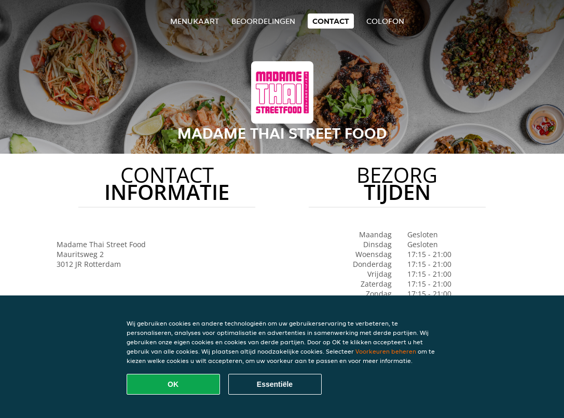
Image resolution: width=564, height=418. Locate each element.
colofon (385, 21)
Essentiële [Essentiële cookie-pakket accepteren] (275, 384)
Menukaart (194, 21)
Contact (330, 21)
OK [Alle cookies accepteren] (173, 384)
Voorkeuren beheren (385, 351)
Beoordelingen (263, 21)
